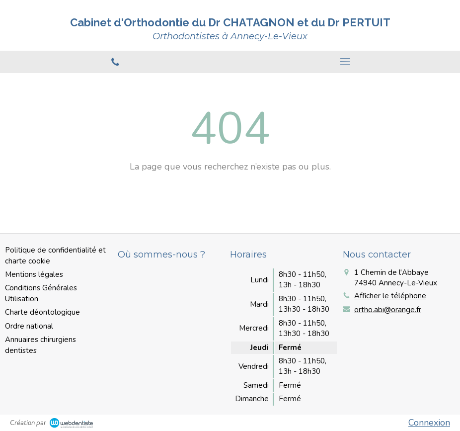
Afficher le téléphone (390, 296)
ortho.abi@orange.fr (387, 310)
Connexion (429, 423)
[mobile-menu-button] (345, 62)
